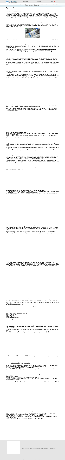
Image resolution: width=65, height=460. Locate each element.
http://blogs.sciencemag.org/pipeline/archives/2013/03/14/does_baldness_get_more (21, 411)
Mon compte (39, 1)
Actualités (31, 5)
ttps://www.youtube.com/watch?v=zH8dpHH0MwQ (14, 304)
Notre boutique (36, 5)
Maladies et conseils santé (13, 4)
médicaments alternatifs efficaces (27, 168)
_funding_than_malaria (10, 412)
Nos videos (26, 5)
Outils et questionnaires (57, 4)
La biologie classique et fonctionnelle (25, 4)
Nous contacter (25, 1)
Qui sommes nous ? (5, 4)
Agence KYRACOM (41, 459)
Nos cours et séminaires (48, 4)
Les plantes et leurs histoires (38, 4)
